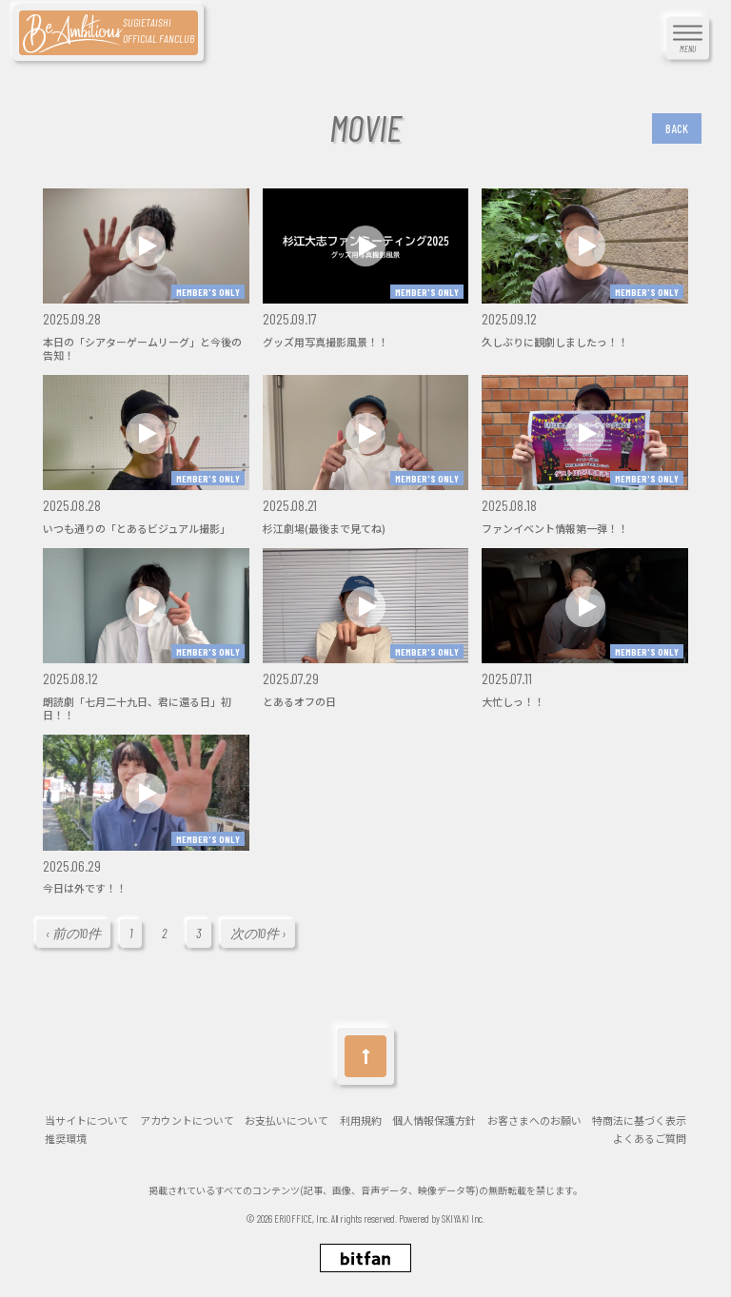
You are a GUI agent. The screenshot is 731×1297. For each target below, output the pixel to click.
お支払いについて (286, 1120)
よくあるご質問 (649, 1138)
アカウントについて (187, 1120)
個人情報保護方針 (434, 1120)
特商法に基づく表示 (639, 1120)
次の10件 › (258, 933)
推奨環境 (66, 1138)
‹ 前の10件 (73, 933)
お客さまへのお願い (534, 1120)
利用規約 (361, 1120)
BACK (676, 128)
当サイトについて (86, 1120)
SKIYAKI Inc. (463, 1218)
